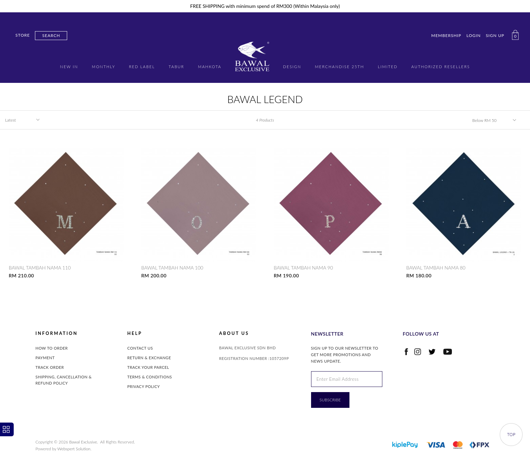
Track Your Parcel (148, 367)
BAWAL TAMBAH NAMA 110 (40, 268)
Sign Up (495, 35)
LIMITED (388, 66)
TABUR (176, 66)
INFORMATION (57, 333)
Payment (45, 357)
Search (51, 35)
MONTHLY (103, 66)
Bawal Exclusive (83, 441)
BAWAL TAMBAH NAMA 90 (303, 268)
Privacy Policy (143, 386)
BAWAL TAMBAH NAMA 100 (172, 268)
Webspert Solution (73, 448)
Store (22, 35)
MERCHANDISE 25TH (339, 66)
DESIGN (292, 66)
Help (134, 333)
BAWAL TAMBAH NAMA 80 (436, 268)
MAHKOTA (210, 66)
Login (473, 35)
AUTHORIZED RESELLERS (440, 66)
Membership (446, 35)
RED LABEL (142, 66)
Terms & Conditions (149, 377)
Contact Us (140, 348)
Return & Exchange (149, 357)
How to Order (52, 348)
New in (69, 66)
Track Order (50, 367)
